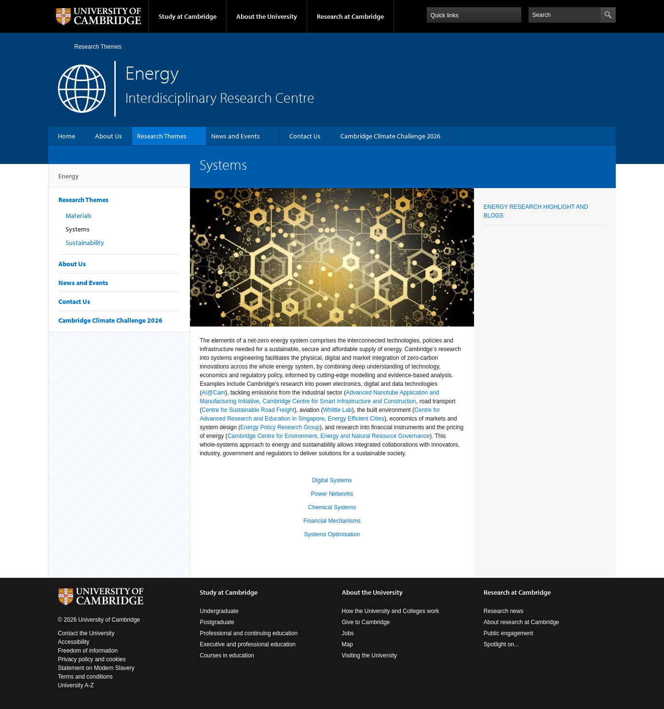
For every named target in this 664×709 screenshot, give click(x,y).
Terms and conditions (85, 676)
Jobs (348, 633)
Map (347, 644)
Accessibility (73, 642)
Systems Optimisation (332, 534)
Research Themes (98, 46)
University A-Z (76, 685)
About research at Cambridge (521, 622)
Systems (78, 229)
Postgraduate (217, 622)
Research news (504, 611)
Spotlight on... (501, 644)
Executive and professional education (248, 644)
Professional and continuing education (249, 633)
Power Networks (332, 494)
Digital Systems (332, 480)
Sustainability (85, 242)
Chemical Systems (332, 507)
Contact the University (86, 633)
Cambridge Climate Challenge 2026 (390, 136)
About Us (108, 136)
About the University (266, 16)
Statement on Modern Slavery (96, 668)
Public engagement (508, 633)
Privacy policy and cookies (92, 659)
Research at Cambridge (350, 16)
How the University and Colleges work (390, 611)
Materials (79, 215)
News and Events (235, 136)
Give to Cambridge (366, 622)
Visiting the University (369, 655)
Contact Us (305, 136)
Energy (68, 180)
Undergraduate (219, 611)
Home (62, 46)
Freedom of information (88, 650)
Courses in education (227, 655)
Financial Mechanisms (332, 521)
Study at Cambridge (188, 16)
